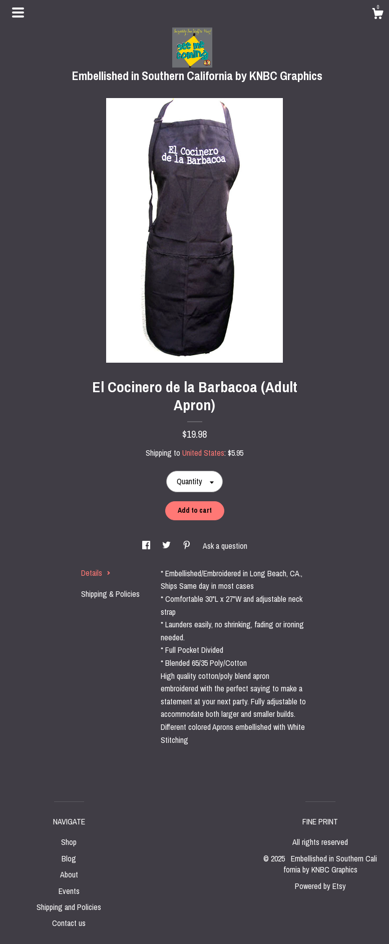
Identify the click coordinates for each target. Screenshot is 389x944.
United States (203, 452)
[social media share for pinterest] (188, 545)
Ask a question (225, 545)
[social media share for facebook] (147, 545)
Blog (69, 858)
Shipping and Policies (69, 906)
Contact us (69, 922)
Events (69, 890)
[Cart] (377, 15)
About (69, 874)
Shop (69, 841)
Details (96, 572)
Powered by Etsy (320, 885)
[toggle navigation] (18, 13)
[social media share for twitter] (167, 545)
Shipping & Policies (110, 593)
